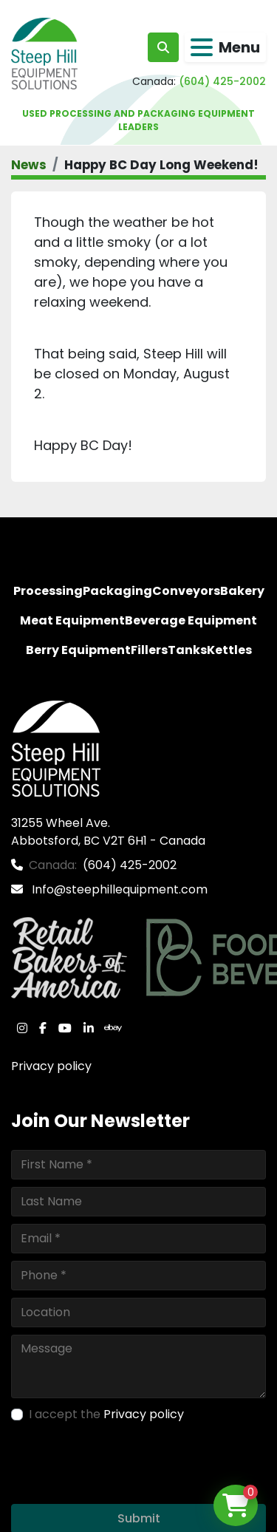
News (29, 165)
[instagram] (22, 1028)
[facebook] (43, 1028)
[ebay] (113, 1028)
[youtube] (65, 1028)
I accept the (106, 1414)
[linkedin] (88, 1028)
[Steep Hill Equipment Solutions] (55, 747)
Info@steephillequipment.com (118, 889)
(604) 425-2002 (222, 81)
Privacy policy (51, 1066)
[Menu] (202, 47)
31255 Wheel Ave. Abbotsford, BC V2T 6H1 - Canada (108, 831)
